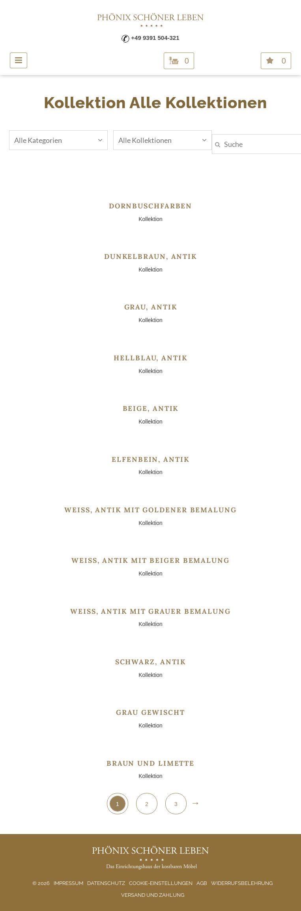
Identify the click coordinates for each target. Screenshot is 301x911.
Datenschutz (106, 883)
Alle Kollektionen (162, 140)
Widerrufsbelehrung (242, 883)
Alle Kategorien (58, 140)
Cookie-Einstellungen (161, 883)
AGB (201, 883)
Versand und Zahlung (152, 895)
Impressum (68, 883)
